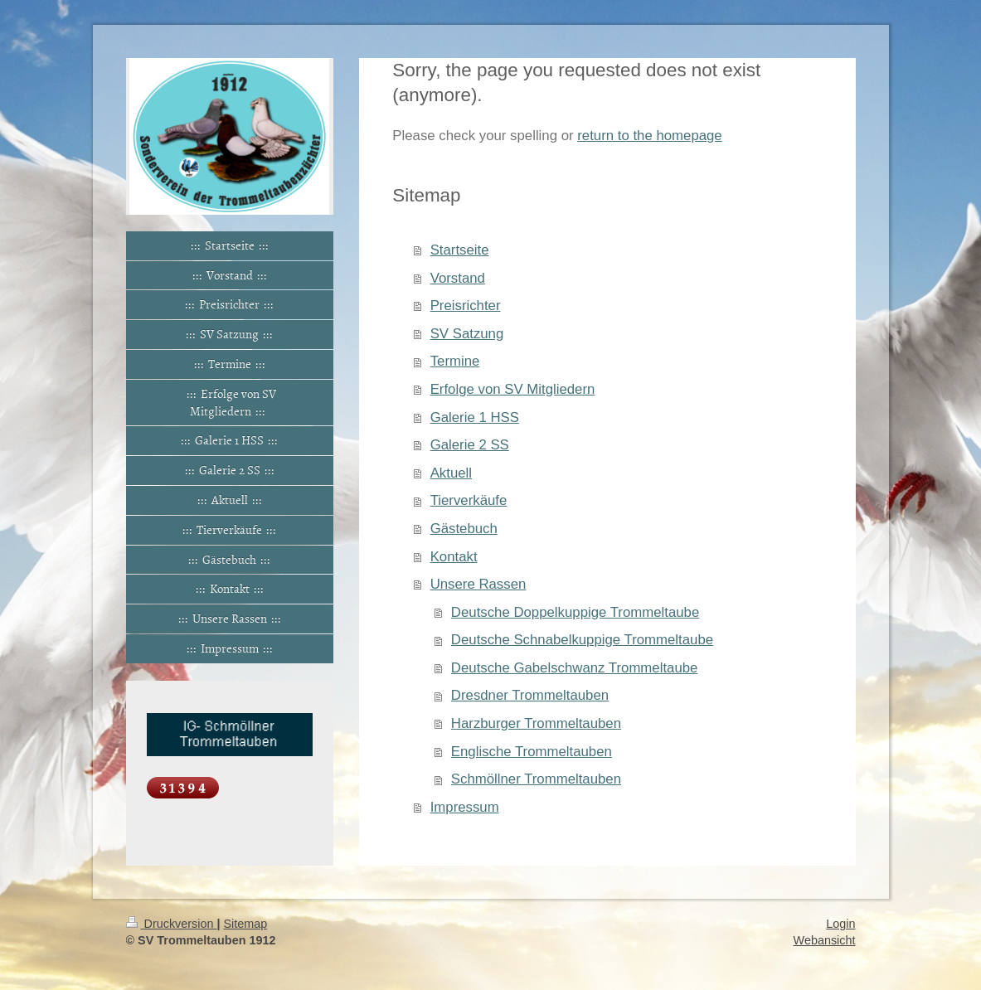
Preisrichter (465, 305)
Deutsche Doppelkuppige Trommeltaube (575, 612)
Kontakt (454, 557)
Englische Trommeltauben (531, 751)
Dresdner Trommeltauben (530, 695)
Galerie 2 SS (469, 445)
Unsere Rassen (478, 584)
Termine (455, 361)
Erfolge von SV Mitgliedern (512, 389)
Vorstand (457, 278)
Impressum (464, 807)
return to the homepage (649, 135)
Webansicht (825, 940)
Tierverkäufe (468, 500)
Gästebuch (464, 528)
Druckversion (171, 923)
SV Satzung (467, 334)
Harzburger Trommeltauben (536, 723)
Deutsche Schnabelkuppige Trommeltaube (582, 640)
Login (840, 923)
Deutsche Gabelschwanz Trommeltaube (574, 668)
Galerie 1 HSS (474, 417)
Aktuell (451, 473)
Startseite (459, 250)
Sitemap (246, 923)
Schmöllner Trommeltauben (536, 779)
